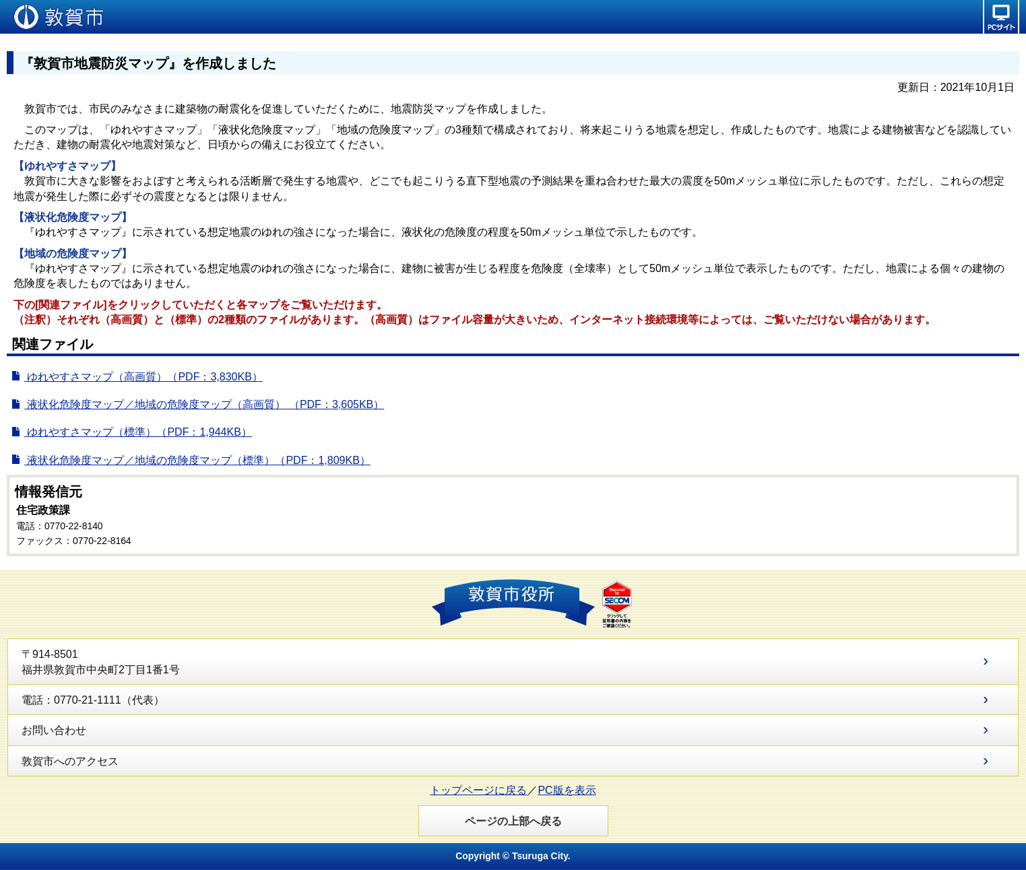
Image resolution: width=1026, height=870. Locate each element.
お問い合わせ (54, 730)
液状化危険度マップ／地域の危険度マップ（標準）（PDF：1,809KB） (197, 460)
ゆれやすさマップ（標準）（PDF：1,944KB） (138, 432)
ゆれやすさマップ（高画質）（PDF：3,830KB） (143, 376)
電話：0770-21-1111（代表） (93, 700)
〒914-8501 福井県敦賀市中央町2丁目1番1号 (101, 661)
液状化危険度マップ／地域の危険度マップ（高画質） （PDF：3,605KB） (204, 404)
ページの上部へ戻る (513, 821)
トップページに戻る (478, 790)
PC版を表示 (567, 790)
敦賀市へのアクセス (70, 761)
